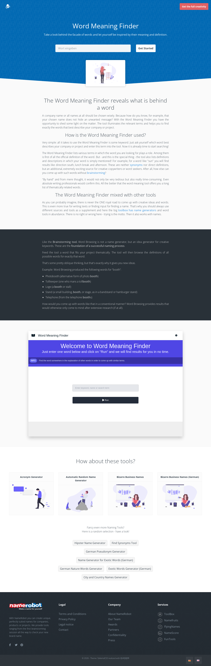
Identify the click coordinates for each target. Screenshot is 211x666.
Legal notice (66, 624)
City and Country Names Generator (105, 577)
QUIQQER (124, 658)
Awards (112, 624)
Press (111, 640)
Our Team (114, 619)
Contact (63, 630)
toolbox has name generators (137, 210)
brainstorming (96, 173)
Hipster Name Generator (90, 543)
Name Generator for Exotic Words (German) (105, 560)
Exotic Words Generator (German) (129, 569)
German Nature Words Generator (81, 569)
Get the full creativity (194, 6)
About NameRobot (119, 614)
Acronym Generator (31, 477)
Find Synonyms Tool (124, 543)
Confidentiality (117, 635)
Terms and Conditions (72, 614)
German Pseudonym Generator (105, 551)
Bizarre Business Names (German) (180, 477)
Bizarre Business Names (130, 477)
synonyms (136, 165)
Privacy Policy (67, 619)
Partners (113, 630)
